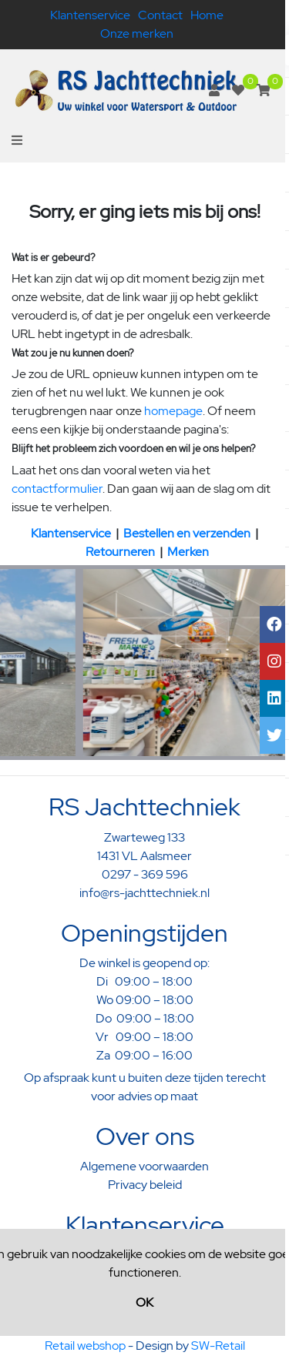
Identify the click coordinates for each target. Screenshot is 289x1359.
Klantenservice (90, 15)
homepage (173, 411)
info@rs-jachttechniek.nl (144, 893)
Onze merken (136, 33)
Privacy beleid (145, 1185)
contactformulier (57, 488)
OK (144, 1302)
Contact (160, 15)
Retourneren (120, 552)
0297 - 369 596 (145, 874)
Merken (188, 552)
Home (206, 15)
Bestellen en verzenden (186, 533)
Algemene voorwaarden (144, 1166)
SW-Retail (218, 1345)
